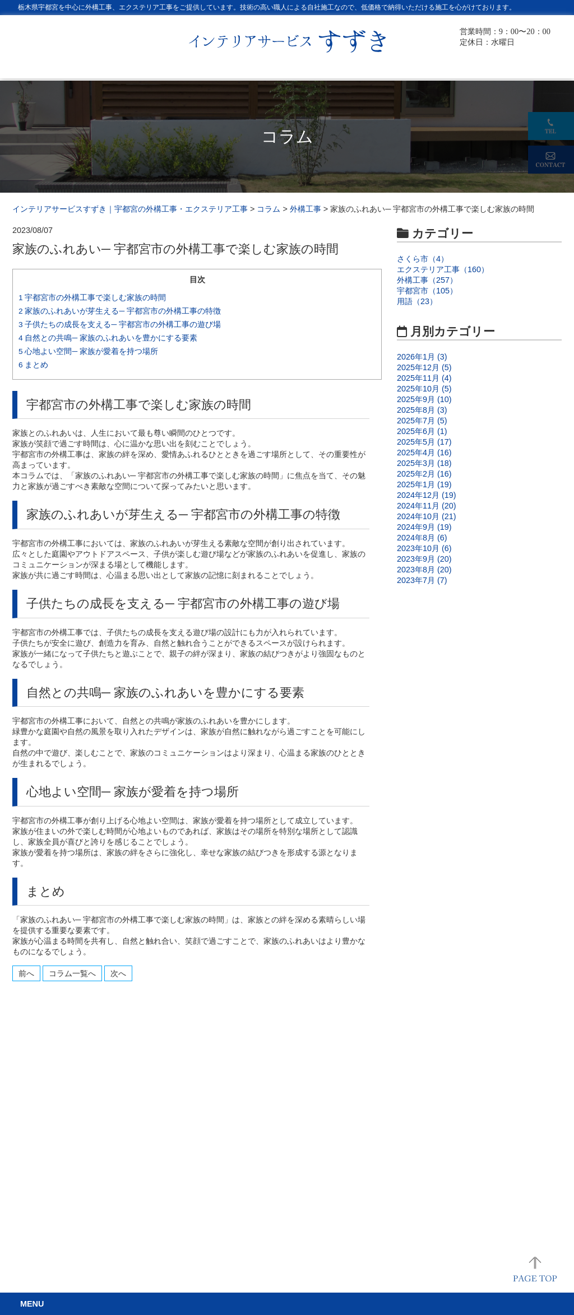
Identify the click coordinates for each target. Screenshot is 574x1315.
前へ (26, 973)
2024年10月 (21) (426, 516)
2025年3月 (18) (424, 463)
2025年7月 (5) (422, 420)
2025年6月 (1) (422, 431)
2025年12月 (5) (424, 367)
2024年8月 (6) (422, 537)
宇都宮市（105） (427, 290)
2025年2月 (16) (424, 473)
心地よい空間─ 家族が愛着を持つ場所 (88, 351)
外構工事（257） (427, 280)
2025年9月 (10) (424, 399)
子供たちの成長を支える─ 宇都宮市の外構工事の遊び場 (119, 324)
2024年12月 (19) (426, 495)
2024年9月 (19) (424, 527)
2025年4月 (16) (424, 452)
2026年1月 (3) (422, 356)
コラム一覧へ (72, 973)
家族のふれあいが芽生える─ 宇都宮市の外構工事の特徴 (119, 311)
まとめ (33, 365)
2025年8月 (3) (422, 409)
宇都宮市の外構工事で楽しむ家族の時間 (92, 297)
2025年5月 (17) (424, 441)
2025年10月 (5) (424, 388)
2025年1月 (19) (424, 484)
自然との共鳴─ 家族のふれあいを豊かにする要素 (107, 338)
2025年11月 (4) (424, 378)
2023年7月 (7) (422, 580)
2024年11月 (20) (426, 505)
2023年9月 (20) (424, 558)
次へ (118, 973)
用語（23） (417, 301)
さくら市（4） (422, 258)
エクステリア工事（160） (443, 269)
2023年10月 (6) (424, 548)
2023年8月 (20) (424, 569)
